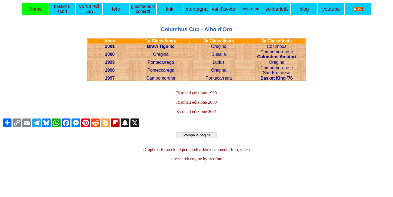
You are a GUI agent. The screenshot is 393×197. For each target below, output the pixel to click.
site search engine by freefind (196, 159)
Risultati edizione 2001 (196, 111)
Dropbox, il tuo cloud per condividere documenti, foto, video (196, 149)
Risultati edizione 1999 (196, 93)
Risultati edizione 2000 (196, 102)
